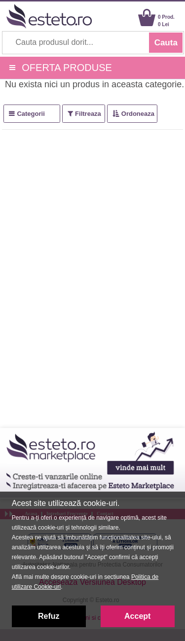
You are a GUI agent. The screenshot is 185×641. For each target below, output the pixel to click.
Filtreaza (88, 113)
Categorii (30, 113)
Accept (137, 616)
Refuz (49, 616)
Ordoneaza (137, 113)
